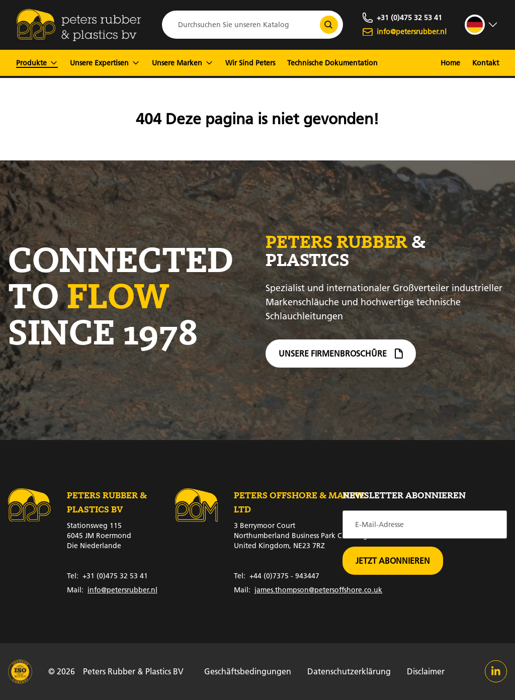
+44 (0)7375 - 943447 (276, 576)
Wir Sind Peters (250, 62)
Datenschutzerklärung (349, 671)
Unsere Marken (182, 62)
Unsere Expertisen (105, 62)
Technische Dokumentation (332, 62)
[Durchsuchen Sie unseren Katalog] (329, 25)
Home (450, 62)
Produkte (37, 62)
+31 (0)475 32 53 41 (107, 576)
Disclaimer (426, 671)
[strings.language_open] (482, 25)
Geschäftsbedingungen (247, 671)
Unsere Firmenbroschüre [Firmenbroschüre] (341, 355)
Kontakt (485, 62)
